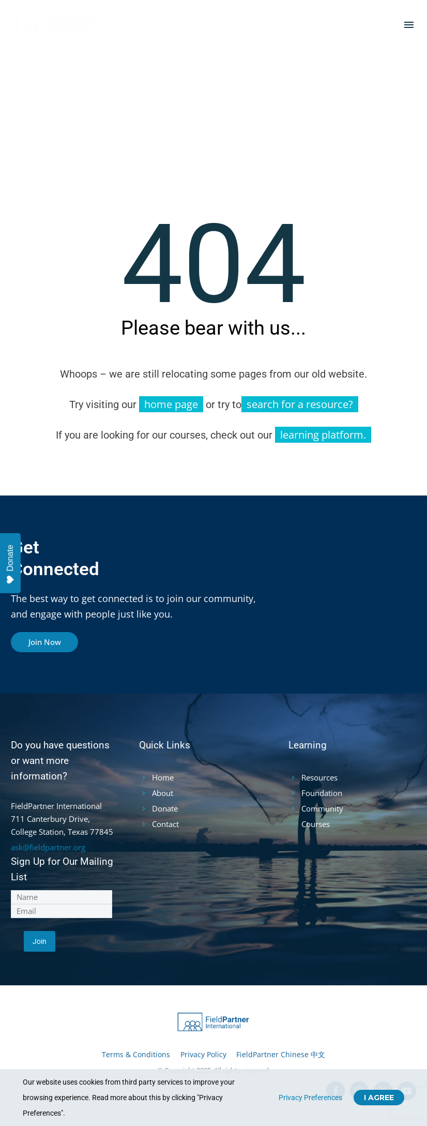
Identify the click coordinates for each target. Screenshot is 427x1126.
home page (171, 404)
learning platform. (323, 435)
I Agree (379, 1097)
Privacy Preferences (310, 1097)
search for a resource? (300, 404)
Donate (10, 564)
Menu (409, 25)
